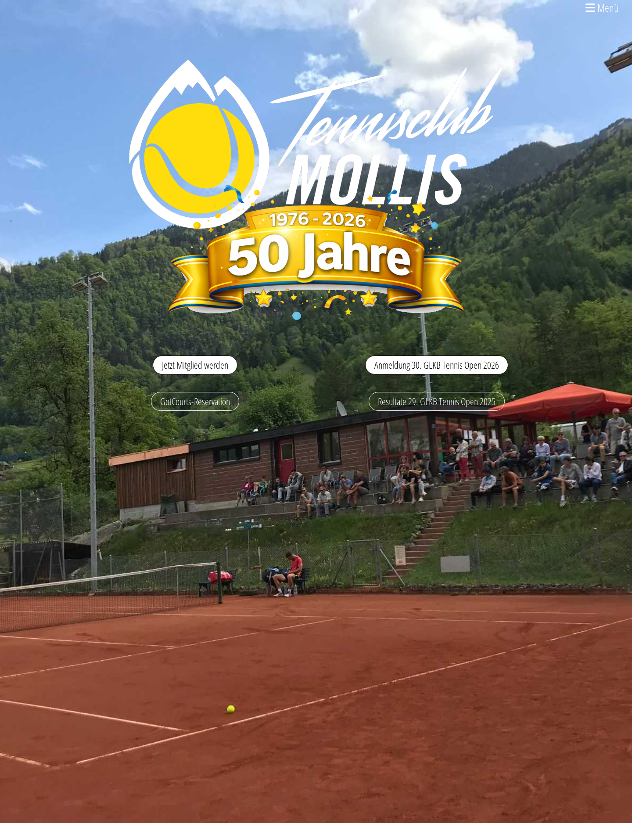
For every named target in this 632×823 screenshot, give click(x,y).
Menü (602, 7)
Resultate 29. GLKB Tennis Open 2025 (437, 401)
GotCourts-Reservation (195, 401)
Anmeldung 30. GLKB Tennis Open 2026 (436, 364)
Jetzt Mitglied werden (195, 364)
